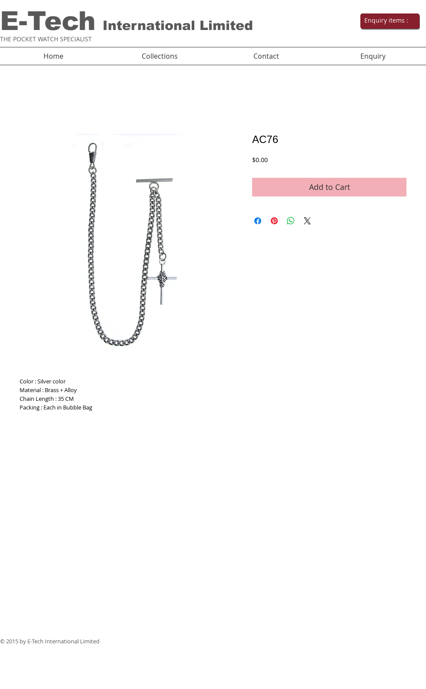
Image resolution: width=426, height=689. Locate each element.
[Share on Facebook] (258, 221)
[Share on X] (307, 221)
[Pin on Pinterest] (274, 221)
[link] (389, 20)
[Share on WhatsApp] (291, 221)
